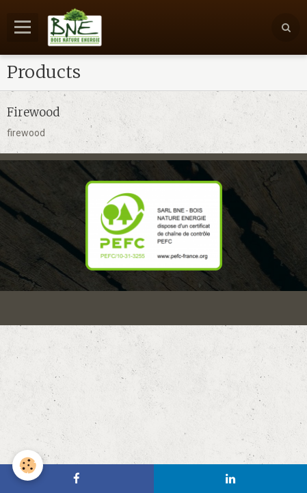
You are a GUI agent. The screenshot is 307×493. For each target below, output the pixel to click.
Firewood (33, 111)
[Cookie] (27, 465)
